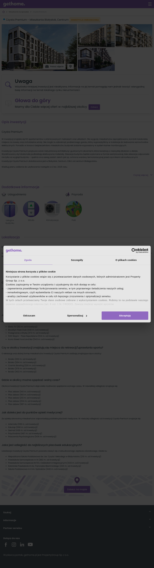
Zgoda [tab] (28, 260)
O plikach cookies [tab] (126, 260)
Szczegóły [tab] (77, 260)
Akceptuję (125, 315)
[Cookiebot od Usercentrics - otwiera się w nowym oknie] (134, 250)
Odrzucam (29, 315)
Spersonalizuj (77, 315)
